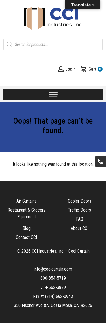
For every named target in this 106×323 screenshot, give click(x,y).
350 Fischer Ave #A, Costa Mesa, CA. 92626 (53, 305)
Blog (27, 228)
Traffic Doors (79, 210)
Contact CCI (26, 237)
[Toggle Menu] (53, 94)
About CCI (79, 228)
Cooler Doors (79, 201)
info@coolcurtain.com (53, 269)
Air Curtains (26, 201)
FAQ (79, 219)
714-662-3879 (53, 287)
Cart (91, 69)
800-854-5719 (53, 278)
